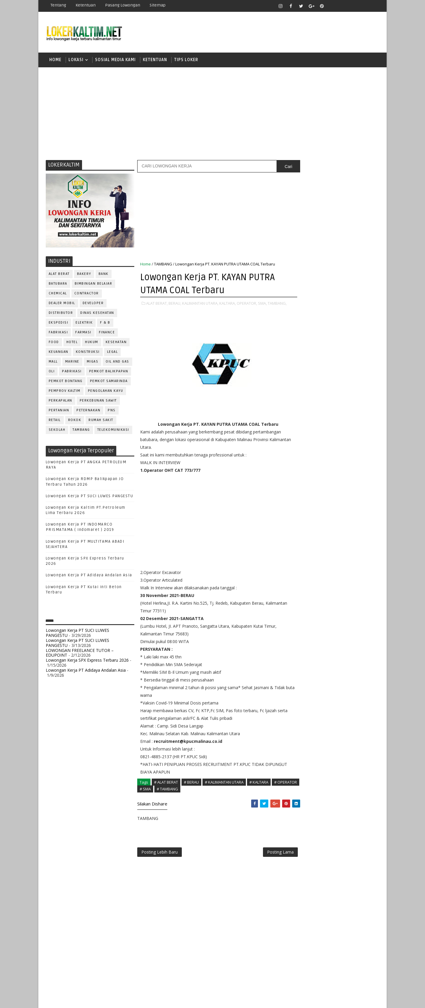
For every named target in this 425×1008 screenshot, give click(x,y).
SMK (301, 427)
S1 (299, 406)
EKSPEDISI (58, 323)
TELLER (345, 635)
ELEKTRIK (84, 323)
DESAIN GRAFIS (352, 499)
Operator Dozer (310, 567)
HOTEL (72, 343)
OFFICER (354, 548)
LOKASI (76, 60)
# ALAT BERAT (166, 789)
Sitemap (158, 5)
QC (320, 596)
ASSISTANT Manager (313, 489)
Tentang (58, 5)
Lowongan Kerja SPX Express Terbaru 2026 (87, 661)
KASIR (328, 538)
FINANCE (107, 333)
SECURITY (302, 626)
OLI (52, 372)
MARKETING (304, 548)
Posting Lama (268, 859)
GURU (329, 528)
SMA (301, 416)
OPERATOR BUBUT (337, 557)
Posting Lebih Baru (159, 859)
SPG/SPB (357, 626)
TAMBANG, (149, 310)
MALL (53, 362)
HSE (360, 528)
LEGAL (112, 352)
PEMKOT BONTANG (66, 382)
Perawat (302, 596)
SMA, (262, 304)
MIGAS (93, 362)
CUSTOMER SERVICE (312, 499)
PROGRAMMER (307, 577)
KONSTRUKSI (88, 352)
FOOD (54, 343)
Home (55, 60)
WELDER (321, 655)
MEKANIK (330, 548)
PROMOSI (336, 577)
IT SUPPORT (305, 538)
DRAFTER (330, 509)
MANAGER (350, 538)
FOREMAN (360, 518)
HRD (345, 528)
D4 (300, 375)
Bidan (346, 489)
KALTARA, (227, 304)
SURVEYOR (322, 635)
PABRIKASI (72, 372)
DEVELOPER (93, 304)
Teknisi (358, 645)
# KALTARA (258, 789)
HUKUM (92, 343)
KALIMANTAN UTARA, (200, 304)
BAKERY (84, 275)
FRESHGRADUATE (315, 386)
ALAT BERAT (59, 275)
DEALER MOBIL (62, 304)
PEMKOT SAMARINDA (109, 382)
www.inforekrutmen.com (314, 691)
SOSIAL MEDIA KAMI (115, 60)
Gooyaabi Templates (150, 999)
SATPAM (320, 616)
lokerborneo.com (247, 999)
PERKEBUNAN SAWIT (98, 401)
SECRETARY (344, 616)
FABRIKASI (58, 333)
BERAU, (175, 304)
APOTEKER (350, 479)
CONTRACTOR (86, 294)
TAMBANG (81, 430)
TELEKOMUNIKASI (113, 430)
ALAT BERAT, (157, 304)
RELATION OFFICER (348, 596)
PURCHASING (345, 587)
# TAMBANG (190, 795)
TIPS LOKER (186, 60)
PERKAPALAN (60, 401)
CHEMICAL (58, 294)
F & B (105, 323)
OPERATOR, (247, 304)
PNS (112, 411)
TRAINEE (335, 645)
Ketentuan (86, 5)
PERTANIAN (59, 411)
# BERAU (191, 789)
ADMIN (300, 479)
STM (301, 447)
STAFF (299, 635)
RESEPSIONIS (345, 606)
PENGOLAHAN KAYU (105, 391)
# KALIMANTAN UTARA (224, 789)
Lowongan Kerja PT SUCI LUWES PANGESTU (89, 497)
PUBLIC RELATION (310, 587)
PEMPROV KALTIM (65, 391)
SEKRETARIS (330, 626)
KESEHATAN (116, 343)
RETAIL (55, 421)
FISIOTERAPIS (331, 518)
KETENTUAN (155, 60)
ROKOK (74, 421)
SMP (301, 437)
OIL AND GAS (118, 362)
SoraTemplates (82, 999)
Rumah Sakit (101, 421)
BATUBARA (58, 284)
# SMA (168, 795)
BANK (104, 275)
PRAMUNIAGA (362, 567)
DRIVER (352, 509)
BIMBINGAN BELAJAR (93, 284)
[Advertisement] (212, 113)
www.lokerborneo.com (312, 686)
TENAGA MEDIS (307, 645)
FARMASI (84, 333)
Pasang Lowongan (122, 5)
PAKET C (306, 396)
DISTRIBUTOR (61, 313)
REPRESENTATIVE (309, 606)
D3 (299, 365)
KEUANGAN (58, 352)
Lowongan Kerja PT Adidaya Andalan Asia (89, 576)
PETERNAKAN (89, 411)
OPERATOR (303, 557)
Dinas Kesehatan (98, 313)
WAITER (300, 655)
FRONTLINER (305, 528)
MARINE (72, 362)
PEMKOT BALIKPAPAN (108, 372)
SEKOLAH (57, 430)
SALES (299, 616)
